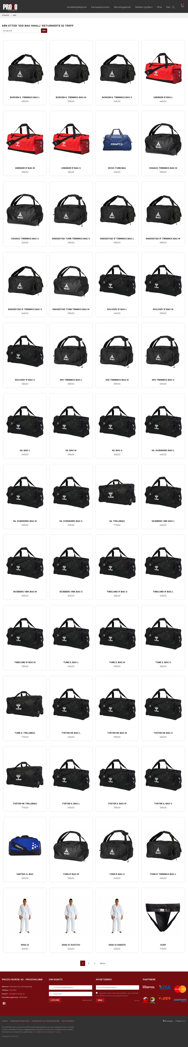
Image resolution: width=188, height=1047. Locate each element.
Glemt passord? (87, 1000)
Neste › (103, 963)
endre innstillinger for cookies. (51, 1032)
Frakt (5, 1021)
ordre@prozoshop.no (17, 994)
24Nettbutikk (14, 1036)
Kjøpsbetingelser (19, 1021)
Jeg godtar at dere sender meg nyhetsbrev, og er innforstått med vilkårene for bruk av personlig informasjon (117, 994)
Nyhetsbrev (68, 1021)
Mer (168, 6)
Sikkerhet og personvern (45, 1021)
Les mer (136, 1000)
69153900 (12, 990)
